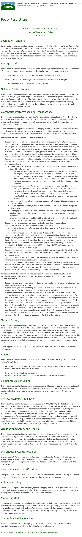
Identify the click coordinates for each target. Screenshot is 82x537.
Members (54, 3)
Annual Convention (24, 6)
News (51, 6)
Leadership (45, 3)
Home (19, 3)
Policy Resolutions (40, 6)
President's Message (31, 3)
